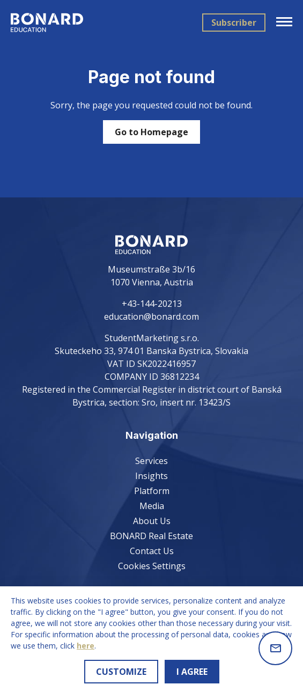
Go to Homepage (151, 132)
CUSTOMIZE (121, 672)
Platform (151, 491)
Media (151, 506)
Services (151, 461)
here (85, 646)
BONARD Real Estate (151, 536)
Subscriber (233, 22)
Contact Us (152, 551)
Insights (151, 476)
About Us (152, 521)
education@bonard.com (151, 316)
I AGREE (192, 672)
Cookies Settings (152, 566)
